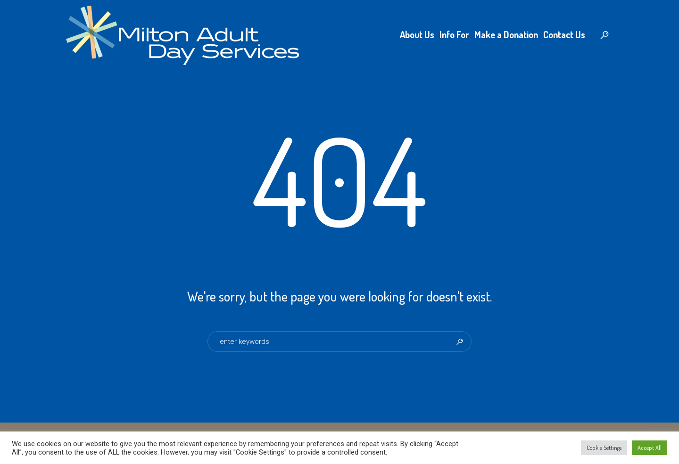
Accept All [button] (650, 447)
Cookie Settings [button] (604, 447)
